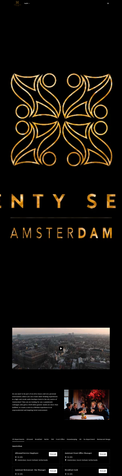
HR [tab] (80, 439)
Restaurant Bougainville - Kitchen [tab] (109, 439)
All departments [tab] (18, 439)
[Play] (61, 348)
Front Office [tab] (60, 439)
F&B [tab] (52, 439)
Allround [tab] (29, 439)
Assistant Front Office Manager (78, 453)
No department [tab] (89, 439)
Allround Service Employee (26, 453)
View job (53, 454)
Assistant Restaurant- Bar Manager (30, 470)
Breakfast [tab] (38, 439)
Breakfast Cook (71, 470)
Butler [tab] (46, 439)
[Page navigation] (108, 3)
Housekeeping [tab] (72, 439)
